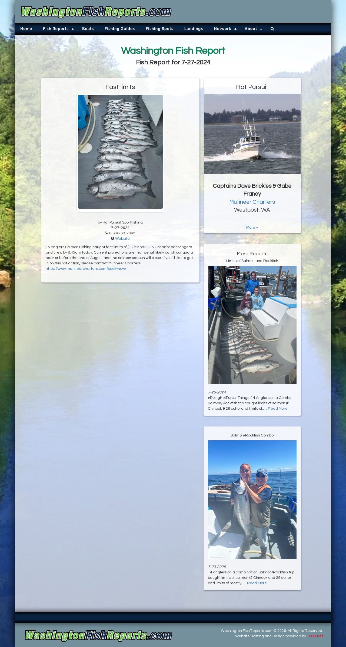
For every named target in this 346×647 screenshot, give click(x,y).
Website (122, 239)
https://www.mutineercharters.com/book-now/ (86, 269)
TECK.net (315, 636)
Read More (278, 408)
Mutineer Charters (252, 202)
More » (252, 227)
